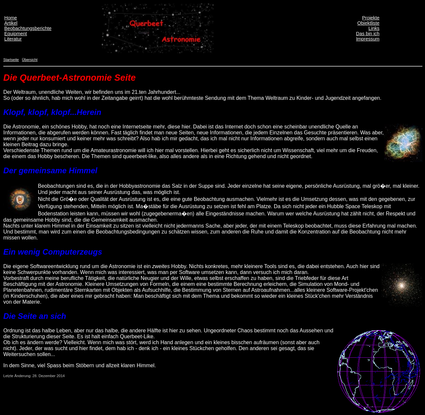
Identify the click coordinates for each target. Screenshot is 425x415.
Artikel (10, 23)
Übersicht (30, 60)
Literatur (13, 39)
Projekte (371, 17)
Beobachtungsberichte (27, 28)
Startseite (11, 60)
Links (374, 28)
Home (10, 17)
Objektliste (368, 23)
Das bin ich (368, 33)
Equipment (15, 33)
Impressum (368, 39)
